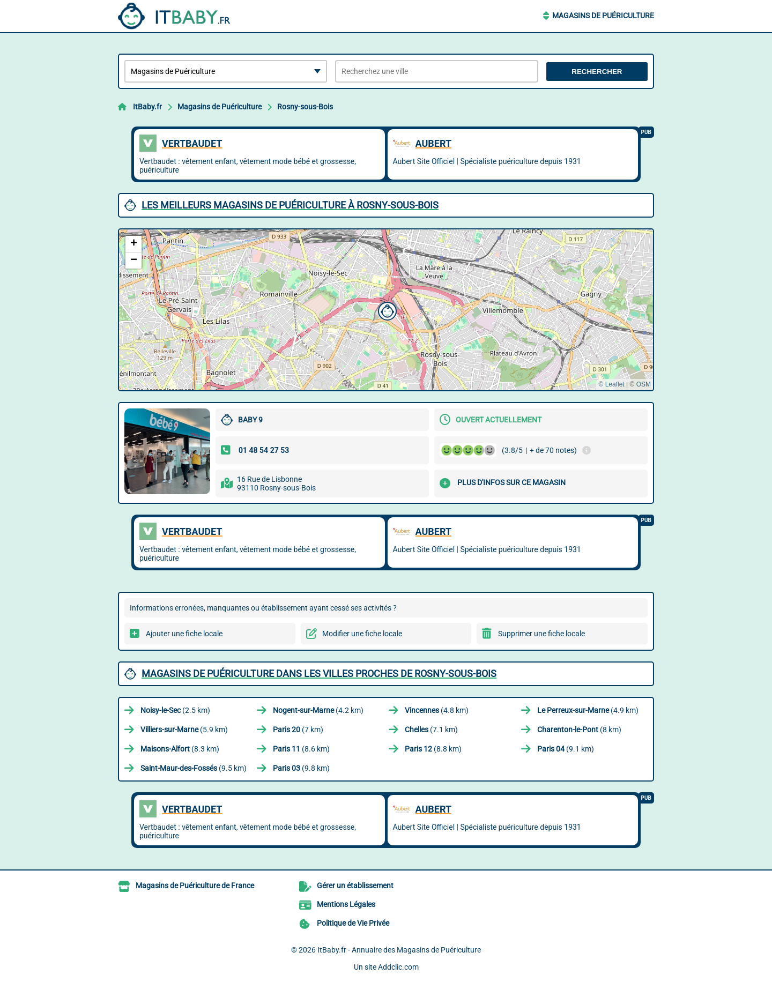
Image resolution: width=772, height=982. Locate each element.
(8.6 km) (301, 749)
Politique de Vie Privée (353, 923)
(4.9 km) (588, 710)
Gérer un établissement (355, 885)
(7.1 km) (431, 729)
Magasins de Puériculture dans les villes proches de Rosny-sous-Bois (319, 673)
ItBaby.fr (147, 106)
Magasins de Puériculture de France (195, 885)
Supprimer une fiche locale (541, 633)
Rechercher (596, 72)
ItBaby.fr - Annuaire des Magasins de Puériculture (399, 950)
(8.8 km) (433, 749)
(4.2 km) (318, 710)
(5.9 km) (184, 729)
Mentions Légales (346, 904)
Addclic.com (398, 967)
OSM (643, 384)
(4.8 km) (437, 710)
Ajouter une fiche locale (184, 633)
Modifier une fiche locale (362, 633)
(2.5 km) (175, 710)
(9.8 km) (301, 768)
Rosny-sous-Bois (305, 106)
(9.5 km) (193, 768)
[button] (386, 310)
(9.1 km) (565, 749)
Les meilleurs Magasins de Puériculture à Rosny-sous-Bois (290, 205)
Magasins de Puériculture (603, 15)
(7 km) (298, 729)
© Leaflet (611, 384)
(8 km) (579, 729)
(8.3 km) (179, 749)
